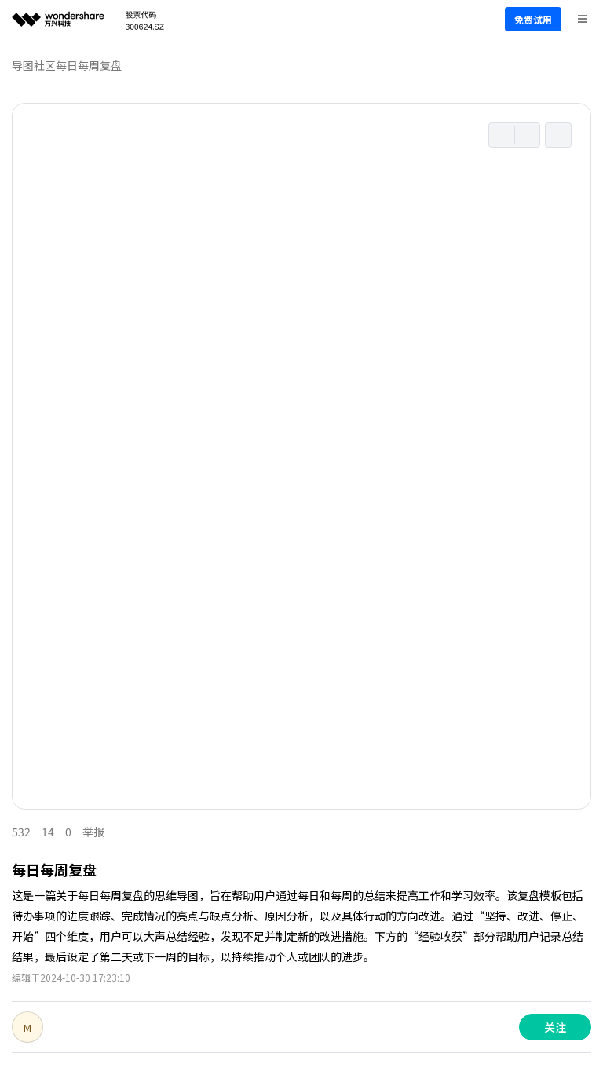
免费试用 (533, 19)
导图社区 (34, 65)
